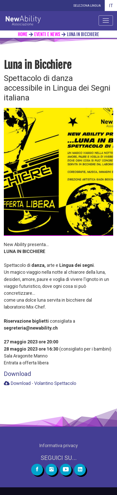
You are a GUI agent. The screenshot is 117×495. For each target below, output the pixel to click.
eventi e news (47, 34)
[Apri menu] (106, 20)
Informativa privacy (58, 445)
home (23, 34)
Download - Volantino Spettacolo (40, 383)
